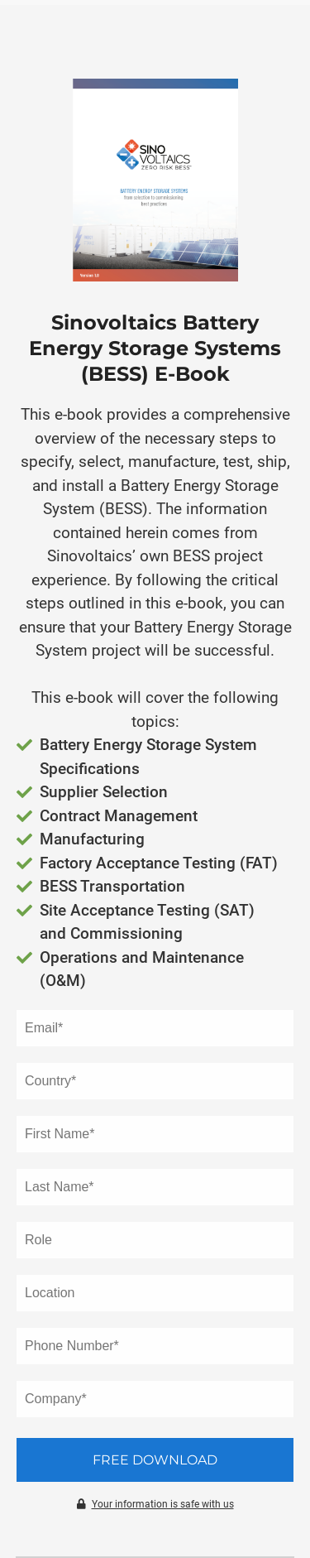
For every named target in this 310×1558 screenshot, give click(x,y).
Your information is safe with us (155, 1504)
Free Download (155, 1460)
